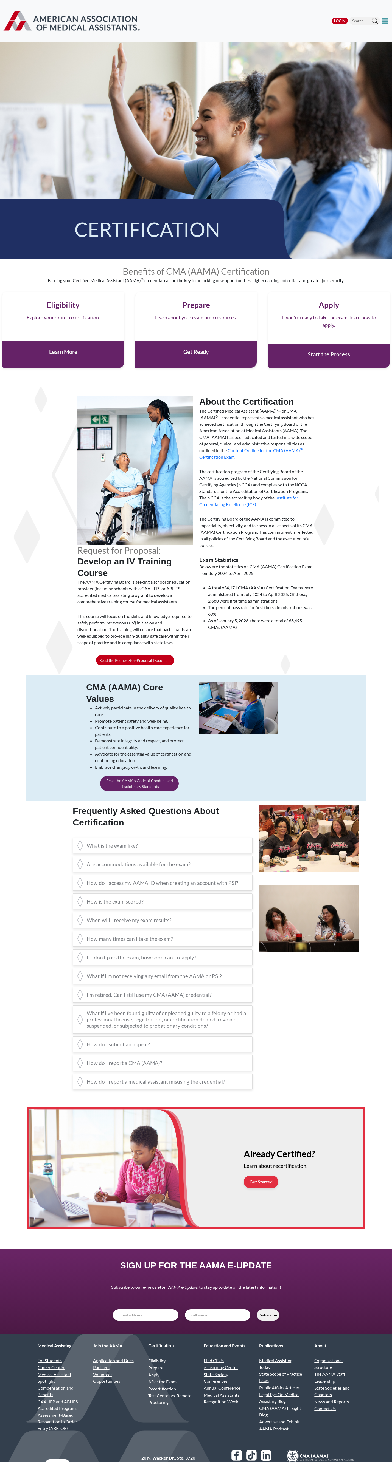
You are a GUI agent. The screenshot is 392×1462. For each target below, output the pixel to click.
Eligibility (157, 1372)
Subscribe (268, 1326)
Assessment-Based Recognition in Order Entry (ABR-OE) (57, 1433)
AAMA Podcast (274, 1440)
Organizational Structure (328, 1375)
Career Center (51, 1378)
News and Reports (331, 1413)
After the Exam (162, 1393)
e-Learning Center (221, 1378)
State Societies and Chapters (332, 1403)
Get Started (261, 1193)
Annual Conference (222, 1399)
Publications (271, 1357)
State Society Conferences (216, 1389)
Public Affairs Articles (279, 1399)
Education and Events (224, 1357)
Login (340, 20)
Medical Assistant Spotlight (54, 1389)
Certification (161, 1357)
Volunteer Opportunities (106, 1389)
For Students (50, 1372)
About (320, 1357)
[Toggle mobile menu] (386, 20)
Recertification (162, 1400)
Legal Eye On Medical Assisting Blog (279, 1409)
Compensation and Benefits (56, 1403)
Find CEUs (214, 1372)
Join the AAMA (107, 1357)
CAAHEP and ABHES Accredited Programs (58, 1416)
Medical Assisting (54, 1357)
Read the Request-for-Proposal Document (135, 671)
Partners (101, 1378)
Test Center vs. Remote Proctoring (169, 1410)
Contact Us (325, 1420)
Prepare (155, 1379)
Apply (153, 1386)
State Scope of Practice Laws (280, 1389)
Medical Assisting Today (275, 1375)
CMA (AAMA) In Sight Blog (280, 1423)
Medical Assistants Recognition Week (221, 1410)
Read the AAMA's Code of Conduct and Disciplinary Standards (139, 795)
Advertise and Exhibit (279, 1433)
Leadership (324, 1392)
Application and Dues (113, 1372)
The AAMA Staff (329, 1385)
